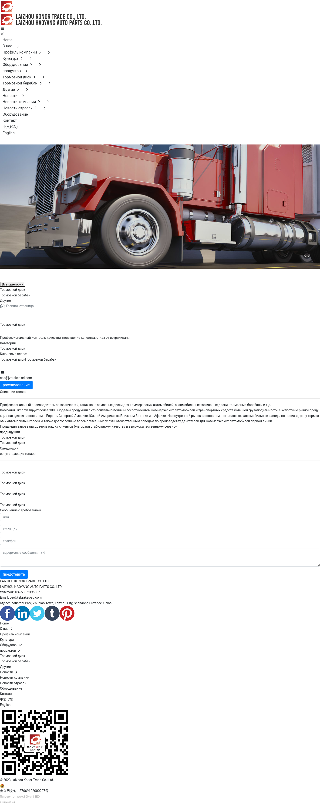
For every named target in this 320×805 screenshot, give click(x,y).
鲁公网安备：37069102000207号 (24, 791)
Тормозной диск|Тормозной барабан (28, 359)
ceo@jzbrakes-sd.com (16, 378)
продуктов (23, 274)
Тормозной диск (12, 348)
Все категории (12, 284)
